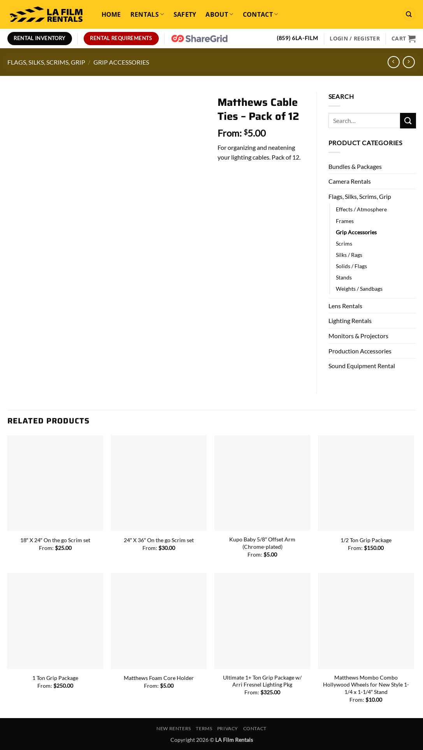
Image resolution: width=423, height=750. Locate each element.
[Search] (409, 14)
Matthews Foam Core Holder (159, 677)
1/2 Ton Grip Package (366, 540)
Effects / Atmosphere (361, 209)
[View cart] (403, 38)
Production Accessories (359, 351)
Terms (204, 728)
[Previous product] (409, 62)
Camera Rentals (349, 181)
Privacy (227, 728)
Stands (344, 277)
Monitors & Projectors (358, 335)
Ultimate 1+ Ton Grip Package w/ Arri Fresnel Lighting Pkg (262, 681)
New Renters (173, 728)
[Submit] (408, 120)
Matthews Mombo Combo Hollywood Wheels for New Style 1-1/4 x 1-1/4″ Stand (366, 684)
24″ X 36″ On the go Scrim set (159, 540)
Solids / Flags (351, 266)
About (219, 14)
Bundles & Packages (355, 166)
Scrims (344, 243)
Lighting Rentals (350, 320)
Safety (185, 14)
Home (111, 14)
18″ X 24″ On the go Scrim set (55, 540)
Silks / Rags (349, 254)
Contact (260, 14)
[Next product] (394, 62)
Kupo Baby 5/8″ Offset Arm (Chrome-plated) (262, 543)
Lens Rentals (345, 305)
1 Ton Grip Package (55, 677)
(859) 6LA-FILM (297, 38)
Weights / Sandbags (359, 288)
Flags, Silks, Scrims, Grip (46, 62)
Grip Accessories (121, 62)
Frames (345, 221)
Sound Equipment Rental (361, 365)
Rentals (147, 14)
